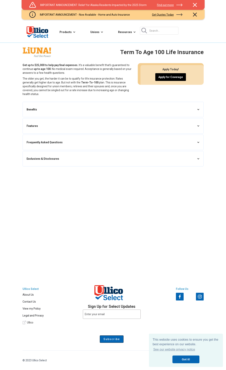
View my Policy (32, 308)
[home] (37, 32)
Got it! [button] (186, 359)
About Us (28, 294)
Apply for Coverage (170, 77)
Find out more (165, 5)
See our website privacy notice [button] (174, 349)
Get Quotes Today (163, 15)
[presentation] (111, 326)
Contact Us (29, 301)
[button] (67, 32)
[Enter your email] (112, 314)
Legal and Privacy (33, 315)
